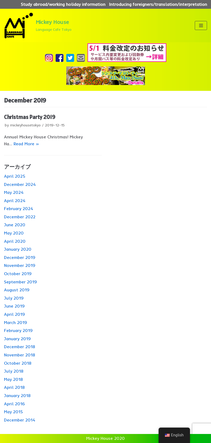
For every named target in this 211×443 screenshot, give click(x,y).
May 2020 (14, 233)
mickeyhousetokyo (25, 125)
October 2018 (17, 363)
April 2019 (14, 314)
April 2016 (14, 403)
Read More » (26, 143)
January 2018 (17, 395)
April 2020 (15, 241)
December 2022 (19, 216)
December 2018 (19, 346)
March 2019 (15, 322)
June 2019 (14, 306)
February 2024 (18, 208)
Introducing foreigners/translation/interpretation (158, 4)
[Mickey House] (38, 25)
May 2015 (13, 411)
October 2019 (18, 273)
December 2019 (19, 257)
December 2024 (20, 184)
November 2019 (19, 265)
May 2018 (13, 379)
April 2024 (14, 200)
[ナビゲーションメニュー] (201, 25)
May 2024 (13, 192)
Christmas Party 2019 (29, 117)
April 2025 (14, 176)
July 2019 (14, 298)
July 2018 (13, 371)
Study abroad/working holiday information (63, 4)
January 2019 (17, 338)
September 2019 (20, 281)
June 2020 (14, 224)
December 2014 (19, 420)
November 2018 (19, 354)
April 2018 (14, 387)
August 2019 (17, 289)
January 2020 (17, 249)
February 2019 (18, 330)
